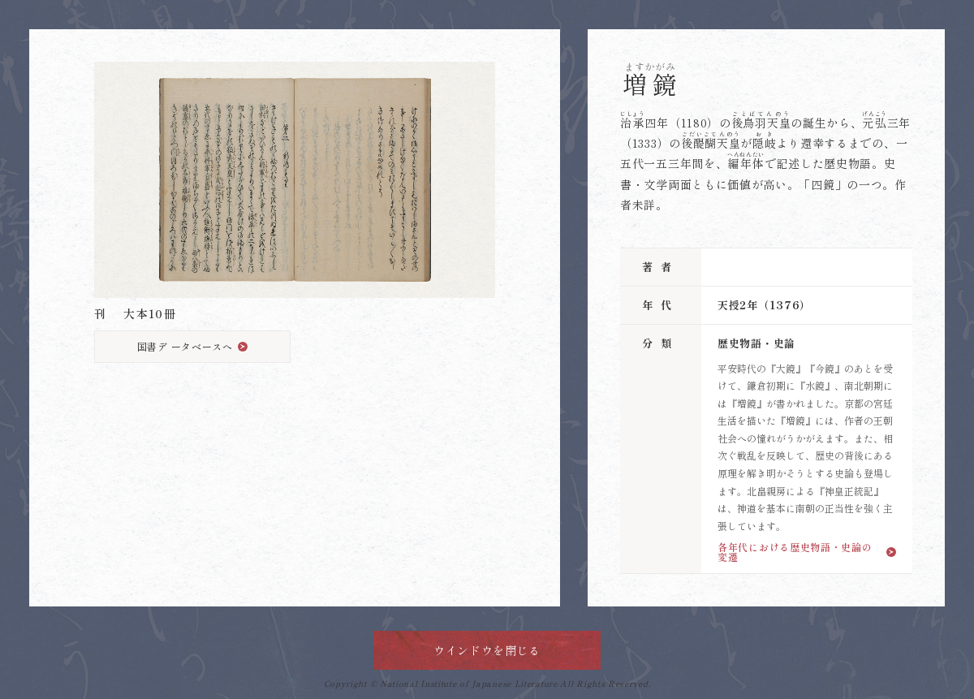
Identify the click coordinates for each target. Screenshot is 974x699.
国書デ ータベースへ (185, 346)
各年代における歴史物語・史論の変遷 (795, 551)
